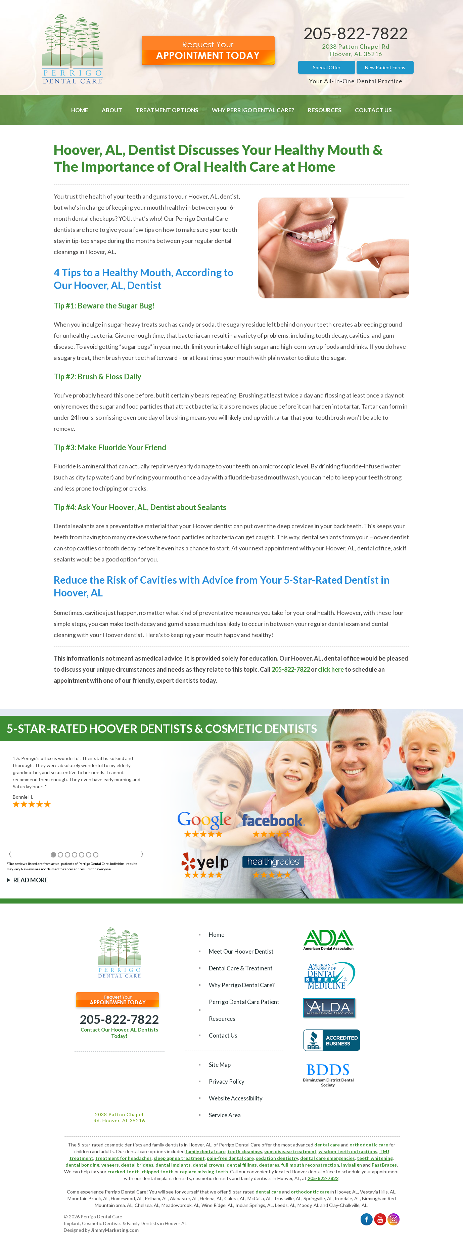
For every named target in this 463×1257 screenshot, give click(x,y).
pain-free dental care (230, 1158)
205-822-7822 (356, 33)
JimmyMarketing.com (115, 1230)
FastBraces (384, 1165)
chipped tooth (158, 1171)
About (112, 110)
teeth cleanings (245, 1151)
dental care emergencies (327, 1158)
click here (331, 669)
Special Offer (326, 67)
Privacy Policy (226, 1081)
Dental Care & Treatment (241, 968)
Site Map (220, 1064)
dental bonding (82, 1165)
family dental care (206, 1151)
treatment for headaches (123, 1158)
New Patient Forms (385, 67)
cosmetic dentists (212, 1178)
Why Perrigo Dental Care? (253, 110)
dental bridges (137, 1165)
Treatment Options (167, 110)
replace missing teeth (204, 1171)
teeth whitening (375, 1158)
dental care (327, 1144)
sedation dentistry (277, 1158)
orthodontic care (369, 1144)
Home (79, 110)
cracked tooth (123, 1171)
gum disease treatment (290, 1151)
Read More (30, 880)
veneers (110, 1165)
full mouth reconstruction (310, 1165)
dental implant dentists (166, 1178)
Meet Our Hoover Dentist (241, 951)
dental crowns (209, 1165)
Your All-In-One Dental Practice (356, 81)
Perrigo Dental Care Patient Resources (244, 1010)
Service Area (225, 1115)
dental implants (173, 1165)
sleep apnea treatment (179, 1158)
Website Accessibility (236, 1098)
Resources (324, 110)
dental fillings (242, 1165)
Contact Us (373, 110)
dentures (269, 1165)
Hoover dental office (313, 1171)
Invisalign (351, 1165)
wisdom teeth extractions (348, 1151)
